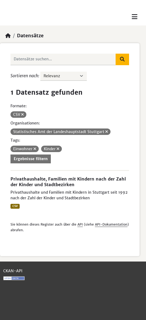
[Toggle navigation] (135, 16)
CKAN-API (12, 270)
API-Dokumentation (111, 224)
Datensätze (30, 36)
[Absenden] (122, 59)
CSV (15, 206)
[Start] (8, 36)
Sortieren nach (24, 75)
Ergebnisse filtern (31, 158)
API (80, 224)
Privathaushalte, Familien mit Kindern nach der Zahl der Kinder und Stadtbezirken (68, 181)
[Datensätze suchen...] (63, 59)
